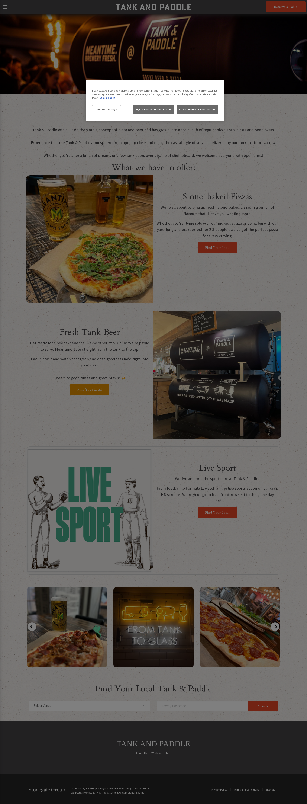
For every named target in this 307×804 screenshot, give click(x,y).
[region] (155, 100)
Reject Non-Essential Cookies (153, 109)
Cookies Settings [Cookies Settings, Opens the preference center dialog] (106, 109)
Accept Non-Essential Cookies (197, 109)
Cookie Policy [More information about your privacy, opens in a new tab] (107, 97)
